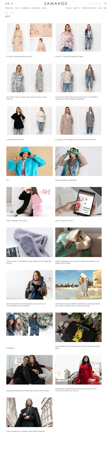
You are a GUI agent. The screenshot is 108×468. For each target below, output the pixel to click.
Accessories (35, 8)
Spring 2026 (9, 8)
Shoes (44, 8)
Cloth (17, 8)
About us (76, 8)
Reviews (69, 8)
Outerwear (25, 8)
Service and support (89, 8)
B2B (105, 8)
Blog (100, 8)
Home (6, 12)
